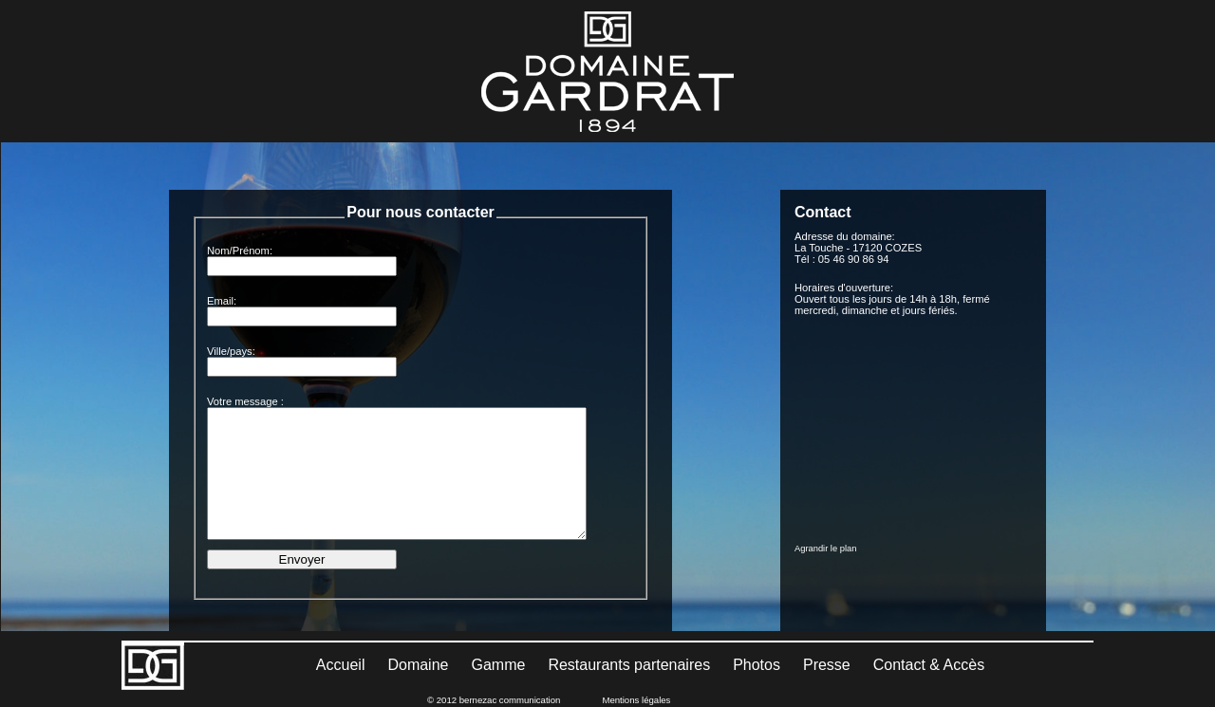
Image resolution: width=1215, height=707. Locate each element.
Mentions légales (636, 700)
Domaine (417, 665)
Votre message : (245, 401)
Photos (756, 665)
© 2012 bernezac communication (493, 700)
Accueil (340, 665)
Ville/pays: (231, 351)
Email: (221, 301)
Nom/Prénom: (239, 250)
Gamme (498, 665)
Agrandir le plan (825, 548)
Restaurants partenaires (629, 665)
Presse (826, 665)
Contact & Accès (928, 665)
